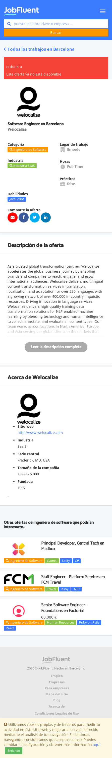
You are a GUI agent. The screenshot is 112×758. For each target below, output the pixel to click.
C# (77, 560)
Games (52, 560)
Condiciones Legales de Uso (57, 713)
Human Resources (60, 622)
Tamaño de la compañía (38, 467)
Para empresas (57, 688)
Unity (66, 560)
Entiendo (14, 750)
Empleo (57, 676)
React (10, 628)
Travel (51, 589)
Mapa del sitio (56, 694)
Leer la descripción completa (56, 347)
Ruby (65, 589)
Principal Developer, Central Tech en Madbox (72, 546)
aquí (96, 744)
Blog (56, 700)
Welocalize (45, 377)
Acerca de (57, 706)
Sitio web (26, 426)
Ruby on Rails (89, 622)
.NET (76, 589)
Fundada (25, 481)
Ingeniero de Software (24, 560)
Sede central (28, 453)
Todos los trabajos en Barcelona (39, 49)
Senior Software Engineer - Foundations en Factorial (64, 607)
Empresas (57, 682)
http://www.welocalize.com (40, 432)
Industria (25, 440)
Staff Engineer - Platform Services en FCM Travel (73, 579)
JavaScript (17, 199)
